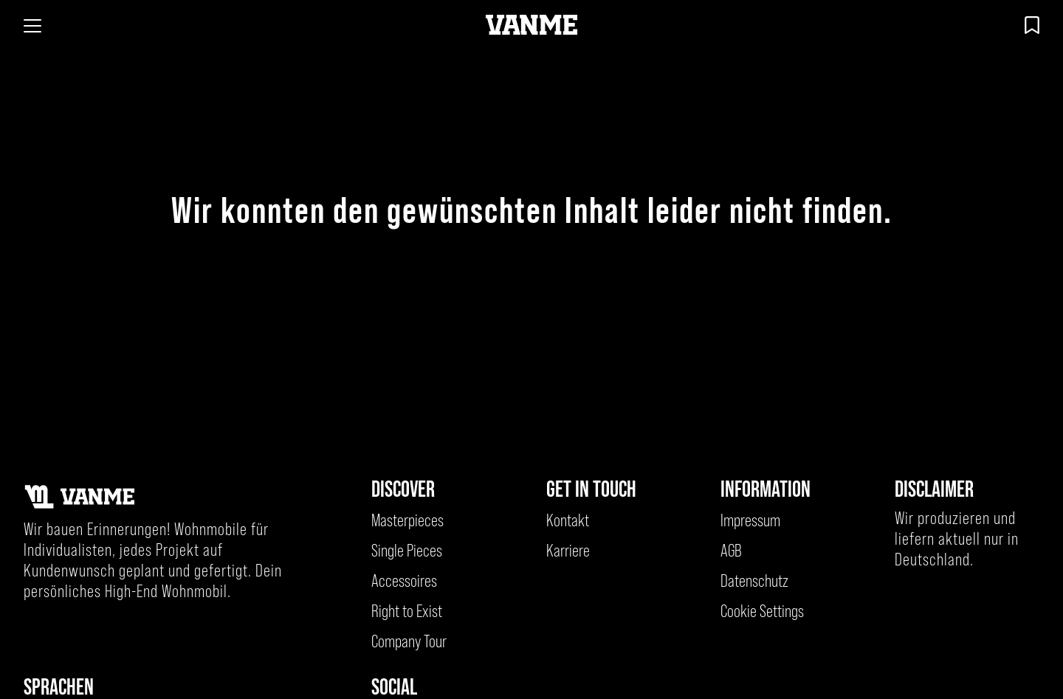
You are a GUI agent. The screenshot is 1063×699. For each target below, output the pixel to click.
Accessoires (404, 581)
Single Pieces (406, 550)
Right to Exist (406, 611)
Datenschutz (754, 581)
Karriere (568, 550)
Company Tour (409, 641)
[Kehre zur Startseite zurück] (532, 25)
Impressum (750, 520)
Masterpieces (407, 520)
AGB (731, 550)
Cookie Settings (762, 611)
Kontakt (567, 520)
